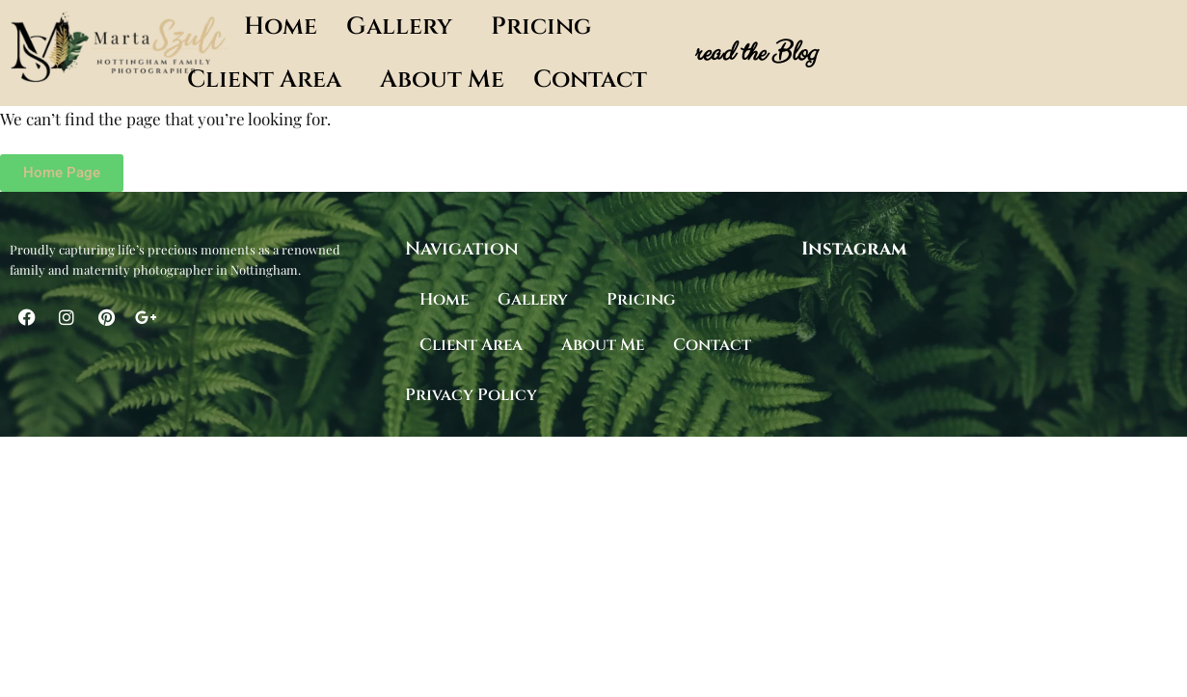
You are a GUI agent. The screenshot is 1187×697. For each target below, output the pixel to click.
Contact (590, 79)
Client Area (264, 79)
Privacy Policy (471, 395)
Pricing (541, 26)
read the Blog (754, 53)
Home (280, 26)
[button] (404, 26)
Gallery (399, 26)
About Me (442, 79)
